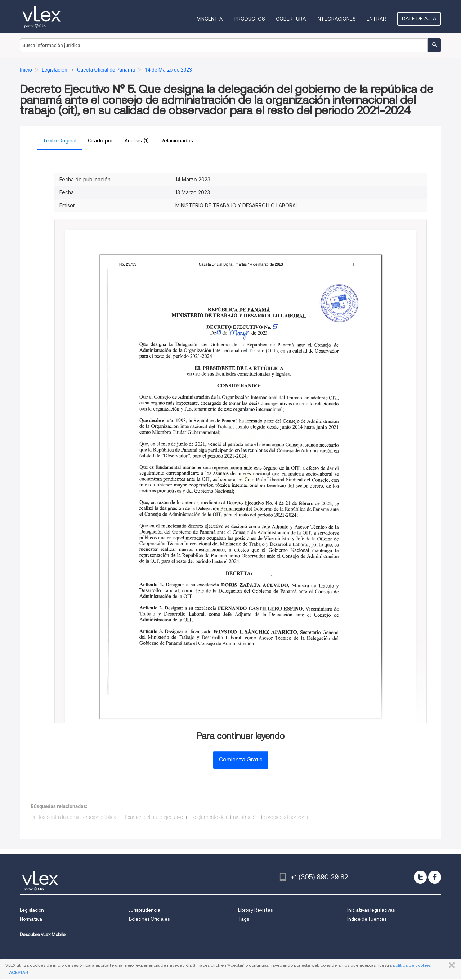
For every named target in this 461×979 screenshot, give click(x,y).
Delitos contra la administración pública (73, 817)
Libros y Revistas (255, 910)
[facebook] (434, 877)
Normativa (31, 919)
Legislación (32, 910)
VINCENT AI (210, 19)
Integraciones (336, 19)
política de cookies (412, 965)
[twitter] (420, 877)
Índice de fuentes (366, 919)
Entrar (376, 19)
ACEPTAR (18, 972)
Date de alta (419, 18)
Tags (243, 919)
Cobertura (291, 19)
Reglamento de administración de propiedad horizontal (251, 817)
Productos (249, 19)
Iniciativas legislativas (371, 910)
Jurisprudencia (144, 910)
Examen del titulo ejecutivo (154, 817)
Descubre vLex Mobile (43, 934)
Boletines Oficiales (149, 919)
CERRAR (450, 965)
